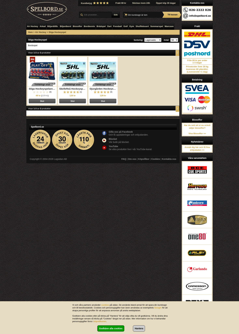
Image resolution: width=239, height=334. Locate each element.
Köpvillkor (143, 159)
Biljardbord (65, 26)
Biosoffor (77, 26)
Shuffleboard (142, 26)
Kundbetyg (95, 3)
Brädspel (101, 26)
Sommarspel (156, 26)
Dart (109, 26)
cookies (105, 305)
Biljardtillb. (52, 26)
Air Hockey (32, 26)
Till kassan (173, 15)
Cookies (155, 159)
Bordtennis (89, 26)
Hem (30, 32)
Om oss (132, 159)
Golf (125, 26)
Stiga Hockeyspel (57, 32)
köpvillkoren (100, 321)
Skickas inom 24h (141, 3)
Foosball (117, 26)
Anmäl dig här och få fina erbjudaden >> (197, 148)
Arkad (43, 26)
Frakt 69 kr (121, 3)
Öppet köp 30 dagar (166, 3)
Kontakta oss (169, 159)
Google (158, 307)
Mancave (169, 26)
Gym (131, 26)
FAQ (123, 159)
